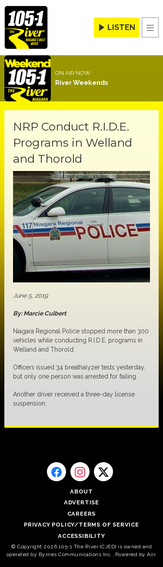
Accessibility (81, 536)
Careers (81, 513)
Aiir (151, 554)
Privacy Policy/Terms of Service (81, 524)
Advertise (81, 502)
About (81, 491)
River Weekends (81, 83)
